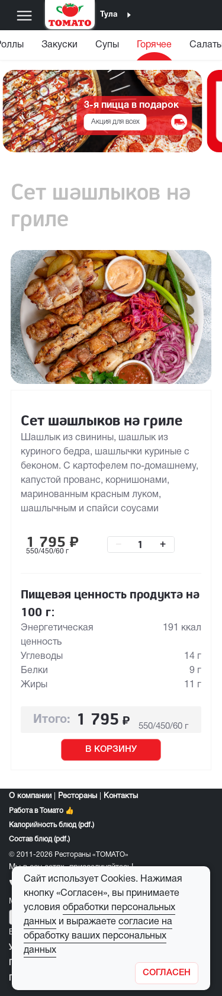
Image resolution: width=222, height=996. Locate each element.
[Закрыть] (166, 973)
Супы (107, 45)
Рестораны (77, 796)
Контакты (121, 796)
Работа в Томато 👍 (41, 811)
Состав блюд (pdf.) (39, 839)
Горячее (154, 45)
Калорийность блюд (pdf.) (51, 825)
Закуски (59, 45)
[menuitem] (59, 47)
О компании (30, 796)
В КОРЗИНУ (111, 749)
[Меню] (24, 15)
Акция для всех (115, 122)
